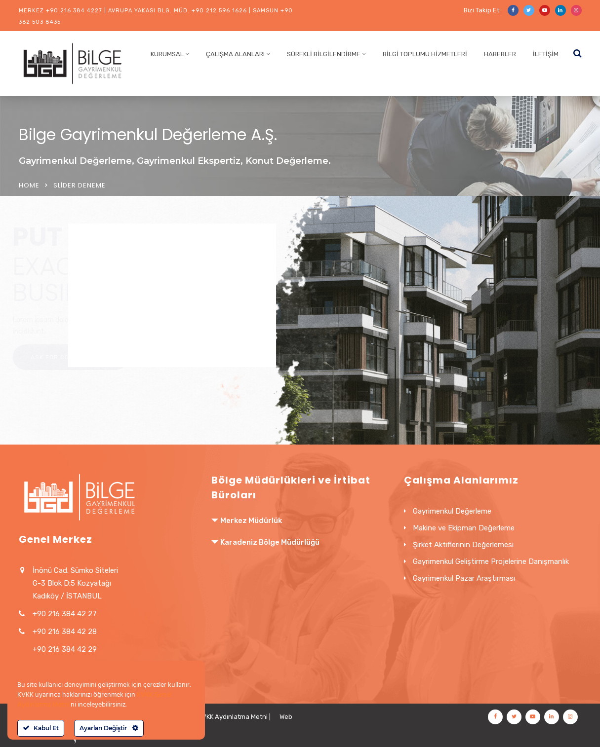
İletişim (546, 54)
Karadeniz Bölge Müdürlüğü (270, 542)
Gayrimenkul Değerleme (452, 511)
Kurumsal (167, 54)
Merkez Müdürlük (251, 520)
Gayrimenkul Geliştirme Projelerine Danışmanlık (491, 561)
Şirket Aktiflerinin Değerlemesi (463, 544)
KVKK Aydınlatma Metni (233, 716)
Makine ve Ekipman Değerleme (464, 527)
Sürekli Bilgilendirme (323, 54)
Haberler (500, 54)
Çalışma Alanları (235, 54)
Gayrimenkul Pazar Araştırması (464, 578)
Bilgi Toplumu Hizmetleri (425, 54)
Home (29, 185)
